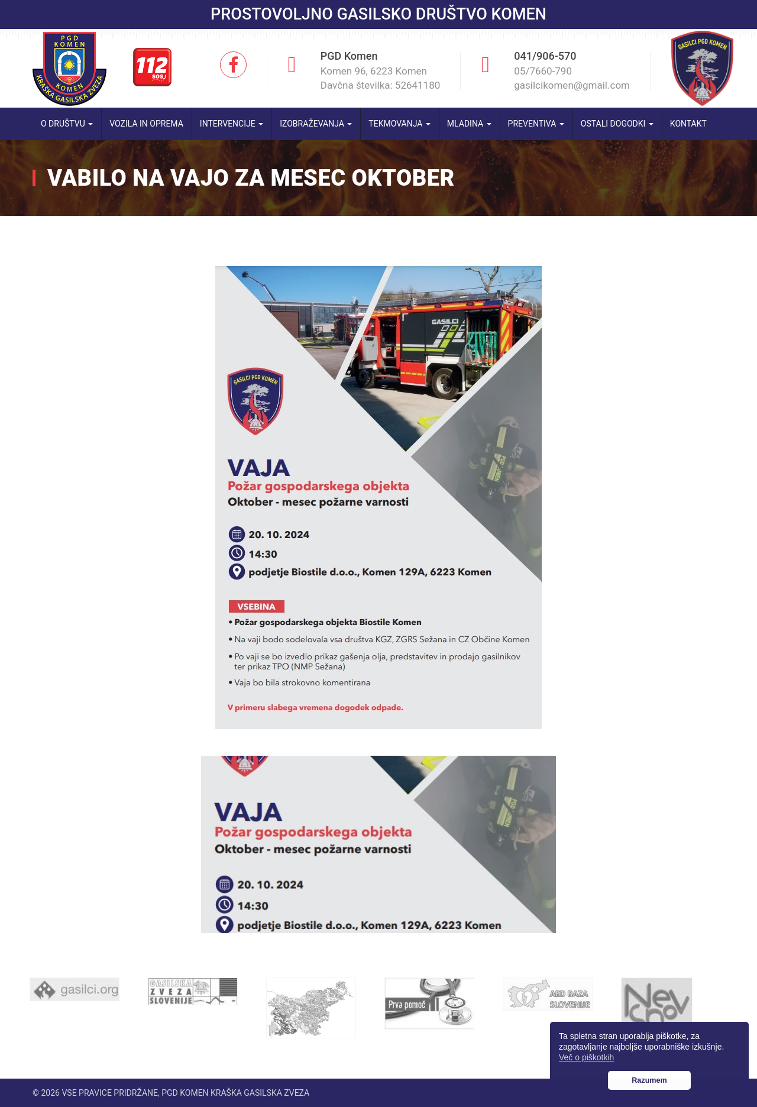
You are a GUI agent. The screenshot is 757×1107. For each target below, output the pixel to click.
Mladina (469, 123)
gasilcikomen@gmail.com (572, 85)
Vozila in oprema (146, 123)
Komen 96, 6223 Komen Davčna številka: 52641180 (381, 78)
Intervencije (231, 123)
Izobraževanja (316, 123)
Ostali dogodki (617, 123)
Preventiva (536, 123)
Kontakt (688, 123)
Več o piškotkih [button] (586, 1057)
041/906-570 (545, 56)
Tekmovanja (399, 123)
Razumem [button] (649, 1080)
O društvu (67, 123)
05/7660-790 (543, 71)
